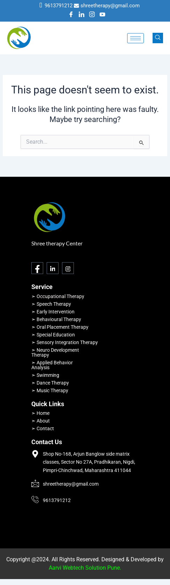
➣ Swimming (45, 375)
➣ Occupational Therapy (57, 296)
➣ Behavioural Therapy (56, 319)
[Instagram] (92, 15)
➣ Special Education (53, 334)
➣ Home (40, 413)
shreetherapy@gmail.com (110, 5)
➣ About (40, 421)
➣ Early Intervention (53, 311)
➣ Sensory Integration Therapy (64, 342)
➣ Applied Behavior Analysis (52, 365)
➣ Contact (42, 428)
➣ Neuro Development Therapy (55, 352)
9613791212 (58, 5)
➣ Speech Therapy (51, 304)
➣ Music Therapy (49, 390)
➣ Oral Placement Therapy (59, 327)
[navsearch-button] (158, 38)
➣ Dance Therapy (50, 383)
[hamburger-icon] (135, 38)
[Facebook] (71, 15)
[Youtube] (102, 15)
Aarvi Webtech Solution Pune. (85, 567)
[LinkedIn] (81, 15)
